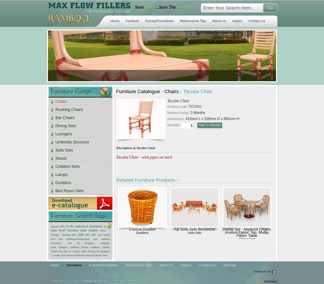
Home (115, 21)
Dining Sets (65, 126)
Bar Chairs (65, 117)
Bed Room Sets (69, 191)
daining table (69, 234)
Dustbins (142, 233)
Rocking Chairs (69, 109)
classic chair (80, 251)
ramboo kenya (79, 247)
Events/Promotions (159, 21)
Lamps (61, 174)
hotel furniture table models (78, 230)
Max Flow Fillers (70, 281)
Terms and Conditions (124, 281)
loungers (63, 247)
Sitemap (229, 265)
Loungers (63, 134)
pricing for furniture (99, 251)
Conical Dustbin (142, 229)
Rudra (266, 281)
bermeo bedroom (75, 255)
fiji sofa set (65, 251)
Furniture (132, 21)
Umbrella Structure (72, 142)
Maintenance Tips (193, 21)
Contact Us (257, 21)
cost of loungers (80, 243)
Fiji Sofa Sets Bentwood (194, 229)
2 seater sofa (59, 255)
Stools (61, 158)
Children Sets (67, 166)
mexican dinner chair (96, 255)
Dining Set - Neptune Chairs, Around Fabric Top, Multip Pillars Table (247, 232)
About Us (219, 21)
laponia (55, 226)
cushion (95, 247)
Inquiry (237, 21)
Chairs (171, 91)
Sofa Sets (194, 233)
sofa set (83, 234)
